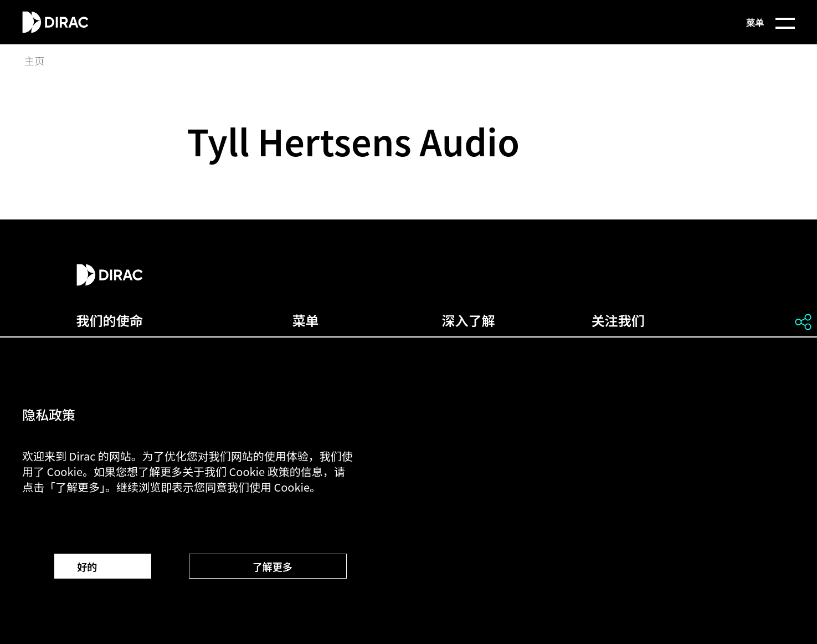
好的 (103, 566)
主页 (34, 61)
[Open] (803, 322)
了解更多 (267, 566)
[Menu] (744, 22)
